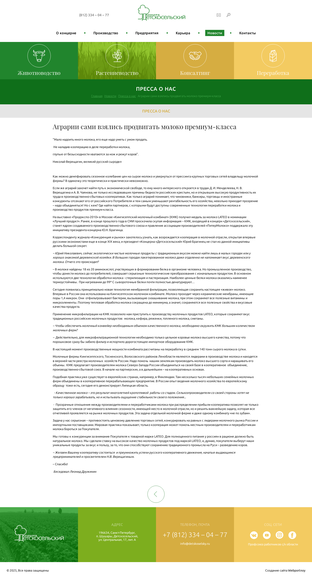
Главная (96, 96)
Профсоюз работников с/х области (273, 544)
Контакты (247, 33)
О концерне (66, 33)
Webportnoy (296, 570)
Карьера (183, 33)
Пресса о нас (127, 96)
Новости (214, 33)
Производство (105, 33)
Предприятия (146, 33)
